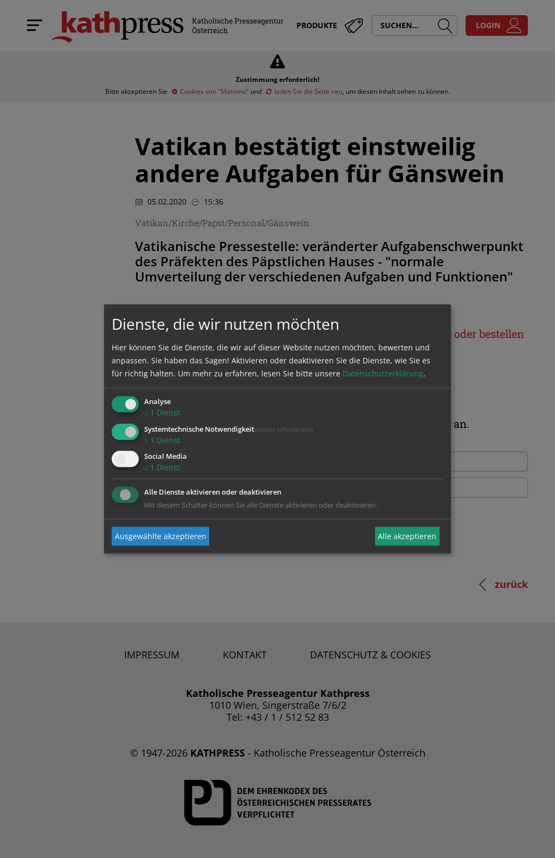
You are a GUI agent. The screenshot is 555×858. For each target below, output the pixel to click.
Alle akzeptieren (407, 536)
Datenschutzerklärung (383, 373)
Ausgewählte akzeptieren (160, 536)
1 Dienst (162, 412)
